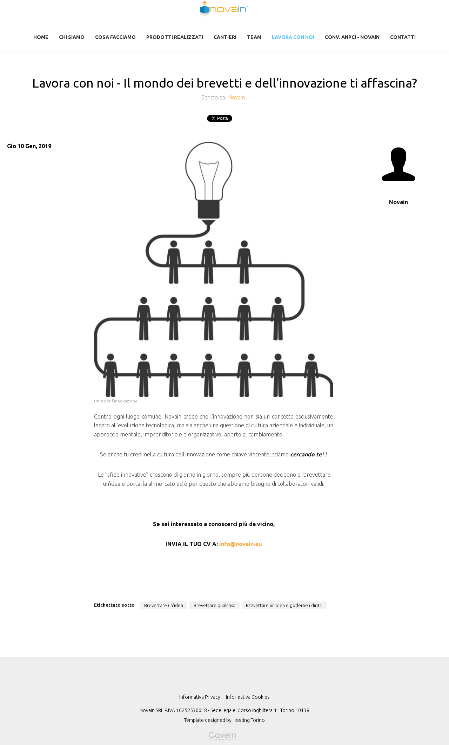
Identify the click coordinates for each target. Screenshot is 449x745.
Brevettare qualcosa (214, 605)
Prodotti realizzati (174, 37)
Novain (237, 97)
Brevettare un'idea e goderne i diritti (284, 605)
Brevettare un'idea (163, 605)
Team (254, 37)
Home (40, 37)
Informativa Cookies (248, 697)
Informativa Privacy (199, 697)
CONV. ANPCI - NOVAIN (352, 37)
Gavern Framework (224, 738)
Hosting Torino (249, 720)
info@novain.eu (240, 544)
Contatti (403, 37)
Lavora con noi (293, 37)
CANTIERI (225, 37)
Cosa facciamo (115, 37)
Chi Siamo (72, 37)
